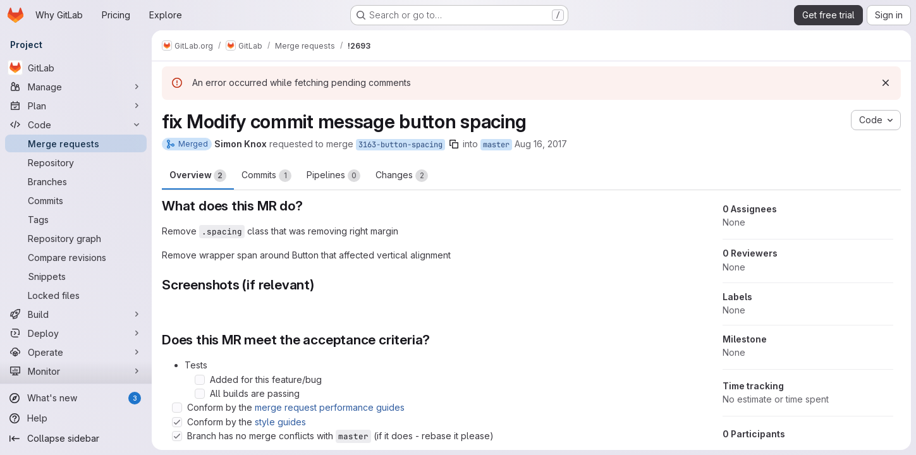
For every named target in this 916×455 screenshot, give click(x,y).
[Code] (76, 124)
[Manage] (76, 86)
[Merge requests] (76, 143)
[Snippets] (76, 276)
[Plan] (76, 105)
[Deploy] (76, 333)
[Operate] (76, 352)
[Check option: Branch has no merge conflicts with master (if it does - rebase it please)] (177, 436)
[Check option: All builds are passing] (200, 394)
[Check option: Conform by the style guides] (177, 422)
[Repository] (76, 162)
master (496, 145)
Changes (402, 175)
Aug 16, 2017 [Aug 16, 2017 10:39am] (541, 143)
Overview (197, 175)
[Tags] (76, 219)
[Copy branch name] (453, 144)
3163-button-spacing (400, 145)
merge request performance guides (330, 407)
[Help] (76, 418)
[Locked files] (76, 295)
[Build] (76, 314)
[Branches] (76, 181)
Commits (266, 175)
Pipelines (333, 175)
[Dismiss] (885, 82)
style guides (280, 421)
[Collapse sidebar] (76, 438)
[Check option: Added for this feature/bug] (200, 380)
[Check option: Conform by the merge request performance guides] (177, 408)
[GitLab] (76, 67)
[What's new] (76, 398)
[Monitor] (76, 371)
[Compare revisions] (76, 257)
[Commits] (76, 200)
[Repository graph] (76, 238)
